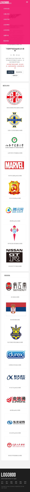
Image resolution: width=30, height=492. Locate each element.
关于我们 (2, 482)
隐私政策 (21, 482)
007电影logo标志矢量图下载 (14, 44)
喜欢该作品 (19, 72)
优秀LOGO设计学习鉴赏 (10, 478)
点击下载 (10, 72)
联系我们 (25, 482)
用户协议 (7, 482)
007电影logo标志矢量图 (16, 50)
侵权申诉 (16, 482)
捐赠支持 (15, 75)
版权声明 (11, 482)
